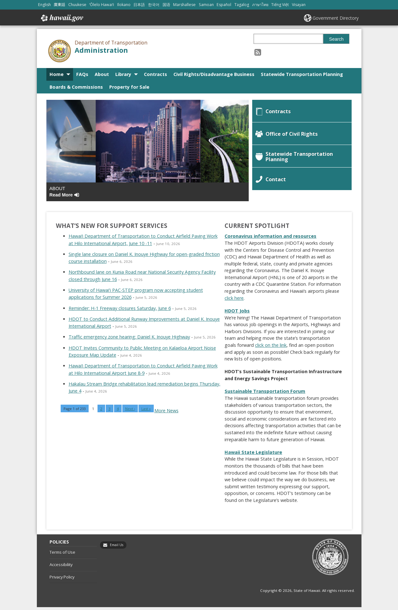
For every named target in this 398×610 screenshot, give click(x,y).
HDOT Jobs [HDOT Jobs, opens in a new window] (237, 313)
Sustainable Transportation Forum (265, 394)
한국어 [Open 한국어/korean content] (153, 4)
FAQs (82, 74)
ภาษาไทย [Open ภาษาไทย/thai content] (260, 4)
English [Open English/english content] (44, 4)
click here (234, 301)
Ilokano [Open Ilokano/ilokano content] (124, 4)
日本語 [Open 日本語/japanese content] (139, 4)
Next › (130, 411)
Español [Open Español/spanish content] (224, 4)
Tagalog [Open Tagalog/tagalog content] (241, 4)
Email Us (116, 547)
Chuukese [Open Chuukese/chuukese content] (77, 4)
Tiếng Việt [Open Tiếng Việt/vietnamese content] (280, 4)
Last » (146, 411)
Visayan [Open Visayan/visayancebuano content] (299, 4)
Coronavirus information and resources (270, 239)
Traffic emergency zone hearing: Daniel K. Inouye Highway (129, 340)
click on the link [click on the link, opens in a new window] (271, 348)
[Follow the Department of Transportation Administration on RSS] (257, 52)
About (102, 74)
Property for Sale (129, 87)
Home (57, 74)
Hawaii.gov (61, 18)
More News (166, 413)
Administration (101, 50)
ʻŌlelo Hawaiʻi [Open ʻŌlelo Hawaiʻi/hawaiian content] (101, 4)
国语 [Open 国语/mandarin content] (166, 4)
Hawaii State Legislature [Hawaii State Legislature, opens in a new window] (253, 455)
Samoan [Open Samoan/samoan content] (206, 4)
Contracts (155, 74)
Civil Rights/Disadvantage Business (213, 74)
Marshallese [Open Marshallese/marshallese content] (184, 4)
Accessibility (61, 567)
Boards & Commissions (76, 87)
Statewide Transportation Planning (302, 74)
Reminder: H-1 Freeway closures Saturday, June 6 (120, 311)
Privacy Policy (62, 579)
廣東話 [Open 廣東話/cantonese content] (59, 4)
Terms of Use (62, 555)
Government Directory (336, 18)
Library (123, 74)
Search (336, 39)
